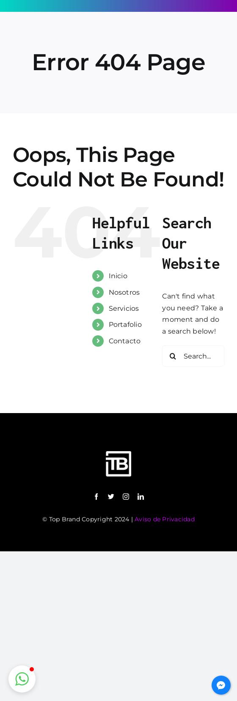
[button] (22, 679)
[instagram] (126, 496)
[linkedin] (141, 496)
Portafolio (125, 324)
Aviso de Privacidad (165, 519)
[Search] (172, 356)
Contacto (125, 341)
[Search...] (193, 356)
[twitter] (111, 496)
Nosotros (124, 292)
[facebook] (96, 496)
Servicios (124, 308)
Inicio (118, 276)
